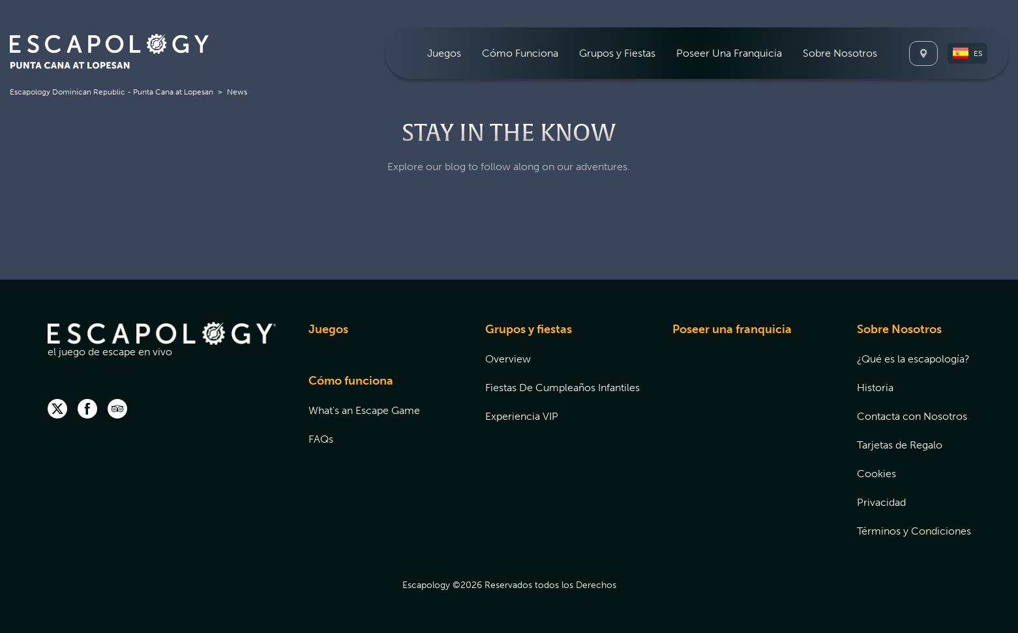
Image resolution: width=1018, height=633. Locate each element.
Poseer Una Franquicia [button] (729, 53)
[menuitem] (444, 53)
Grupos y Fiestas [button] (617, 53)
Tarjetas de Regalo (899, 445)
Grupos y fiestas (528, 329)
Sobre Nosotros (899, 329)
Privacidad (881, 502)
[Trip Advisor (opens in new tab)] (117, 410)
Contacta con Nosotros (912, 416)
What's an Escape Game (364, 410)
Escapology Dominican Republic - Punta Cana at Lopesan (111, 91)
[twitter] (57, 410)
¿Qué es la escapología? (913, 359)
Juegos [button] (444, 53)
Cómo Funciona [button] (520, 53)
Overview (508, 359)
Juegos (328, 329)
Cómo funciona (350, 381)
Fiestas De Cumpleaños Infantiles (562, 387)
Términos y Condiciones (914, 531)
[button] (967, 53)
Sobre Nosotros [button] (840, 53)
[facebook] (87, 410)
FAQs (320, 439)
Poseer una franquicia (732, 329)
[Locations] (923, 53)
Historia (875, 387)
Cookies (876, 473)
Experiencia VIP (521, 416)
